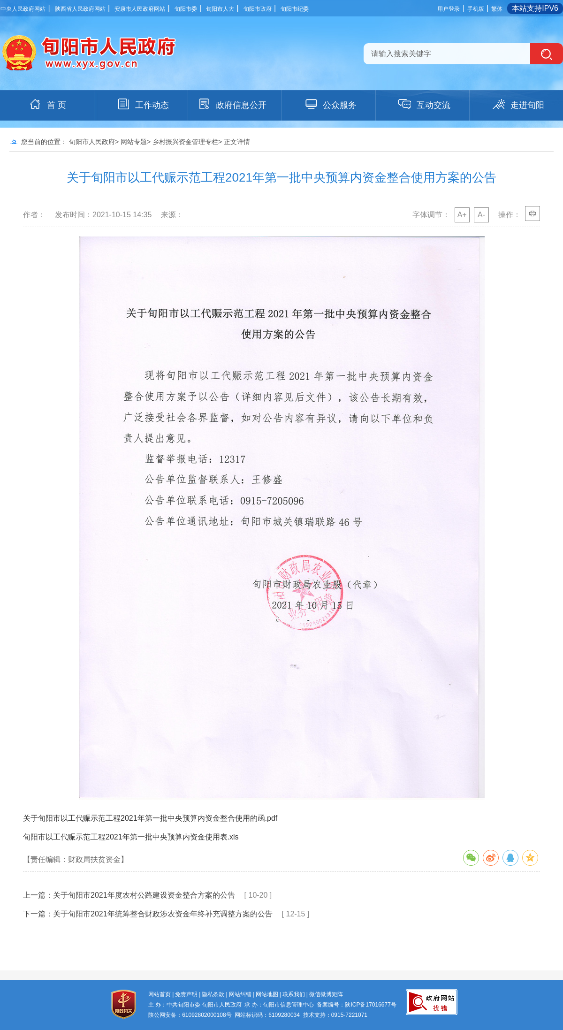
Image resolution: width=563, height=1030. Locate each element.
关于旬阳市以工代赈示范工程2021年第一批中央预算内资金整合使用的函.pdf (150, 818)
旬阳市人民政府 (92, 141)
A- (481, 215)
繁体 (496, 9)
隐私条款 (213, 994)
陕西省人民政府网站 (80, 9)
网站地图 (267, 994)
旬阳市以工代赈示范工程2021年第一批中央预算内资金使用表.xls (131, 837)
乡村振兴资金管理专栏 (185, 141)
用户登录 (448, 9)
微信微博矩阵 (326, 994)
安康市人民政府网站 (139, 9)
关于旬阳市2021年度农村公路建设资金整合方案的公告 (144, 895)
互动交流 (424, 104)
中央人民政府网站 (23, 9)
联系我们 (293, 994)
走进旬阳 (518, 104)
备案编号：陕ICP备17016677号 (356, 1004)
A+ (462, 215)
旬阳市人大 (220, 9)
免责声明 (186, 994)
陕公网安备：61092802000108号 (189, 1015)
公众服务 (330, 104)
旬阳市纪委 (295, 9)
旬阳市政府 (257, 9)
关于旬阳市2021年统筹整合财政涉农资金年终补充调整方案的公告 (163, 914)
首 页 (47, 104)
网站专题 (134, 141)
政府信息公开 (231, 104)
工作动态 (142, 104)
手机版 (475, 9)
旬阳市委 (186, 9)
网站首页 (159, 994)
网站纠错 (240, 994)
